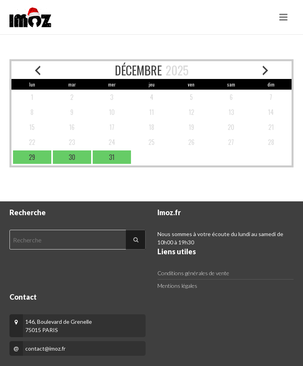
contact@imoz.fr (45, 348)
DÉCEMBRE (138, 70)
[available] (32, 157)
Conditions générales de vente (193, 273)
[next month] (265, 70)
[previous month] (37, 70)
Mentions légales (177, 285)
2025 (177, 70)
